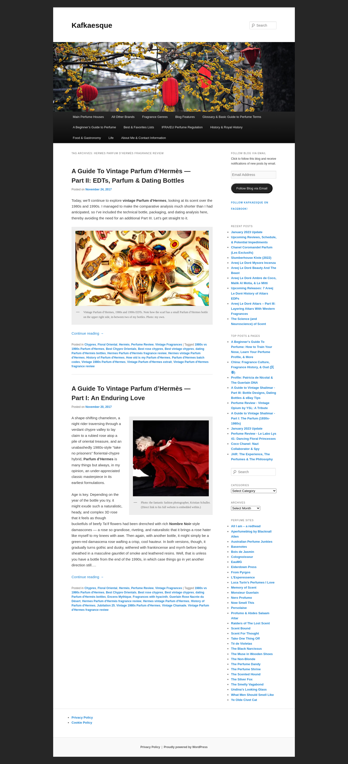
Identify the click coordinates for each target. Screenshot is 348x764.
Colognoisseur (242, 557)
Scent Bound (240, 628)
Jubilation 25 (106, 605)
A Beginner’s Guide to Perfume (94, 127)
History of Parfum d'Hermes (105, 357)
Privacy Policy (82, 717)
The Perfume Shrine (246, 669)
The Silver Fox (242, 679)
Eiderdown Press (243, 567)
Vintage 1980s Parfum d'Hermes (103, 362)
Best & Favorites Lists (138, 127)
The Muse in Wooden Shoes (252, 654)
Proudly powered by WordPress (186, 747)
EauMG (236, 562)
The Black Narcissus (246, 648)
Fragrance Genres (155, 117)
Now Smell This (242, 603)
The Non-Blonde (243, 659)
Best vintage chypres (179, 349)
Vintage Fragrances (168, 344)
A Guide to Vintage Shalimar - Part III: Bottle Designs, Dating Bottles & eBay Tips (253, 393)
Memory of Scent (243, 587)
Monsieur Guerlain (245, 592)
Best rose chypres (150, 349)
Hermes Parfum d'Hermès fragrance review (137, 353)
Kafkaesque (92, 25)
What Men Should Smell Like (252, 695)
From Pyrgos (240, 572)
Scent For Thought (245, 633)
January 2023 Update (246, 232)
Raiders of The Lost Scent (250, 623)
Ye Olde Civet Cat (244, 700)
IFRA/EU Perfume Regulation (182, 127)
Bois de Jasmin (242, 552)
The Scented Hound (246, 674)
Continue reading (88, 333)
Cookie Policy (82, 722)
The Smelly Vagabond (247, 684)
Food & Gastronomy (87, 138)
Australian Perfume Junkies (251, 541)
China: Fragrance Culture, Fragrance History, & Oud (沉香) (252, 367)
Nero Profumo (241, 597)
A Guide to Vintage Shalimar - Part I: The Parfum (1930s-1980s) (253, 418)
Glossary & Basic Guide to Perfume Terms (232, 117)
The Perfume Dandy (246, 664)
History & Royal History (226, 127)
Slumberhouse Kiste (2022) (251, 257)
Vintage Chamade (174, 605)
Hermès (124, 344)
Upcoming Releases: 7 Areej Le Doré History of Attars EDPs (252, 293)
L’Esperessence (243, 577)
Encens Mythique (119, 596)
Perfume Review (142, 344)
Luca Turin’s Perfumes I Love (253, 582)
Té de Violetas (241, 643)
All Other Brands (122, 117)
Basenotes (239, 546)
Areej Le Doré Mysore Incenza (253, 263)
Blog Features (185, 117)
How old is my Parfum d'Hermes (148, 357)
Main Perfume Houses (88, 117)
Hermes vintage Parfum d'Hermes (166, 601)
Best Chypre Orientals (121, 349)
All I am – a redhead (246, 526)
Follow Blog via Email (251, 188)
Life (111, 138)
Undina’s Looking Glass (249, 689)
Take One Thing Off (245, 638)
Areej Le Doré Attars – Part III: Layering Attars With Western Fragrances (253, 309)
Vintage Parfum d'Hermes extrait (149, 362)
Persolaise (239, 608)
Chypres (90, 344)
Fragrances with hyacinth (150, 596)
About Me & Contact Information (143, 138)
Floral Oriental (107, 344)
